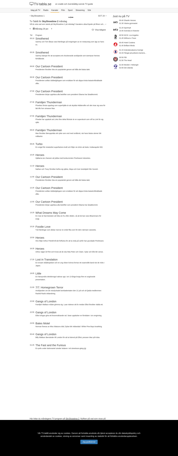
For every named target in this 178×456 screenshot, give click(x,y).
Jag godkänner (89, 442)
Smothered (42, 38)
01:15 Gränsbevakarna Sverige (131, 50)
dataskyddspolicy (129, 433)
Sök (89, 10)
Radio (45, 10)
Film (63, 10)
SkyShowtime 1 (37, 16)
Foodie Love (42, 226)
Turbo (39, 144)
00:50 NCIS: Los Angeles (128, 35)
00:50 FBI (123, 57)
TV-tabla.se (40, 4)
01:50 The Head (125, 60)
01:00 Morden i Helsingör (128, 65)
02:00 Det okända (126, 68)
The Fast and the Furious (50, 345)
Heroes (39, 155)
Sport (70, 10)
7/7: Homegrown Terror (49, 287)
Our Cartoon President (49, 66)
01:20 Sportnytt (125, 28)
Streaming (80, 10)
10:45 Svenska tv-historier (129, 31)
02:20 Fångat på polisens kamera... (132, 53)
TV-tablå (45, 433)
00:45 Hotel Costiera (127, 43)
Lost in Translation (46, 259)
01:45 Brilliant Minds (127, 46)
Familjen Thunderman (48, 102)
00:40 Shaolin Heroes (127, 20)
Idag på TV (35, 10)
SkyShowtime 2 (72, 419)
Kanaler (54, 10)
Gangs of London (45, 301)
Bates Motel (42, 323)
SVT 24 (102, 16)
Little (38, 273)
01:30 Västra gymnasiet (128, 23)
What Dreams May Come (50, 212)
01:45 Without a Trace (127, 38)
